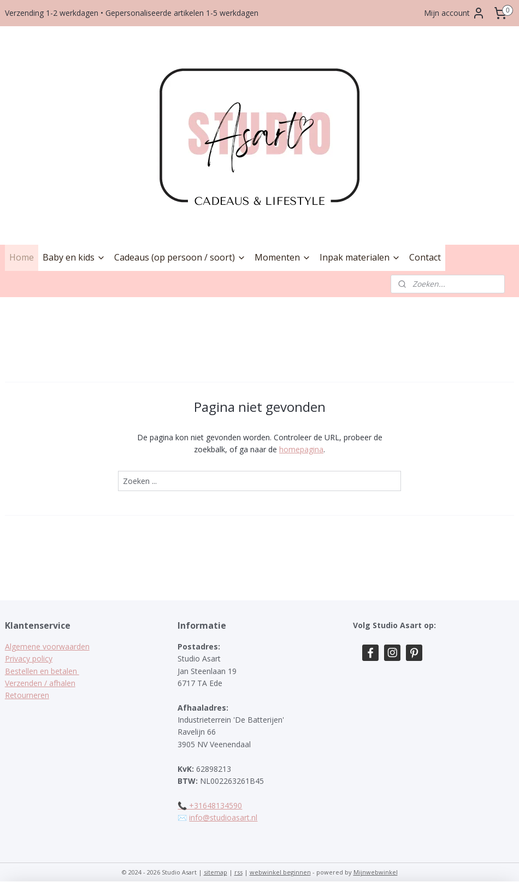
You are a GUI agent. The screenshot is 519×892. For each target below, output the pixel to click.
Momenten (283, 257)
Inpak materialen (360, 257)
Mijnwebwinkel (375, 872)
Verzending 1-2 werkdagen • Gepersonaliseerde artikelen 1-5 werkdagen (131, 13)
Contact (425, 257)
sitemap (215, 872)
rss (238, 872)
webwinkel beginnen (280, 872)
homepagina (301, 449)
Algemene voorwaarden (47, 646)
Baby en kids (74, 257)
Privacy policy (28, 658)
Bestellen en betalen (42, 671)
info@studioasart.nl (223, 817)
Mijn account (454, 13)
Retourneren (27, 695)
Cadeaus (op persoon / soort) (180, 257)
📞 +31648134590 (210, 805)
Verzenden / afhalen (40, 683)
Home (21, 257)
